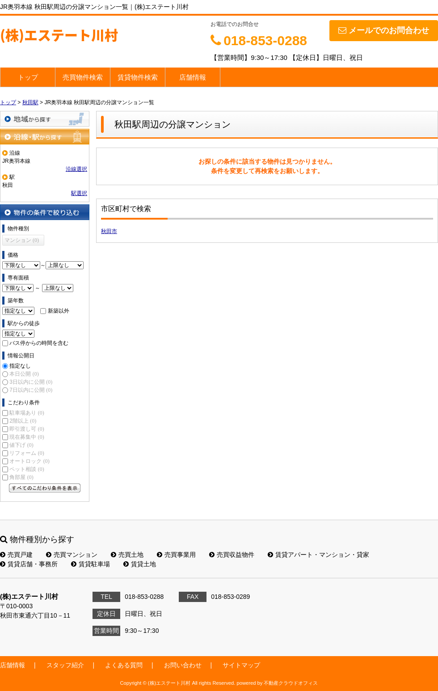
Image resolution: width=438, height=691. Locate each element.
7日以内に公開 (30, 390)
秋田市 (109, 231)
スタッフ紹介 (65, 665)
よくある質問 (124, 665)
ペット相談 (26, 469)
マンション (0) (21, 240)
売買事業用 (176, 554)
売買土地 (127, 554)
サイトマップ (241, 665)
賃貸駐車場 (90, 564)
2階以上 (22, 421)
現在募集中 (26, 437)
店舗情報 (192, 77)
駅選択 (79, 193)
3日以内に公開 (30, 382)
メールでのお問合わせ (383, 30)
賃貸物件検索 (138, 77)
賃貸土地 (139, 564)
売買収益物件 (231, 554)
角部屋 (21, 477)
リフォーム (26, 453)
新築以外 (58, 311)
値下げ (21, 445)
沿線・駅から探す (44, 136)
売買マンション (71, 554)
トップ (28, 77)
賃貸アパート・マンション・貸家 (318, 554)
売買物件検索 (83, 77)
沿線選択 (76, 169)
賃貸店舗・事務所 (29, 564)
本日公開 (23, 374)
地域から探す (44, 119)
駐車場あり (26, 413)
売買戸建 (16, 554)
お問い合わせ (183, 665)
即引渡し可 (26, 429)
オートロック (29, 461)
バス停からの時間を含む (38, 343)
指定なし (20, 366)
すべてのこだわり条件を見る (44, 487)
